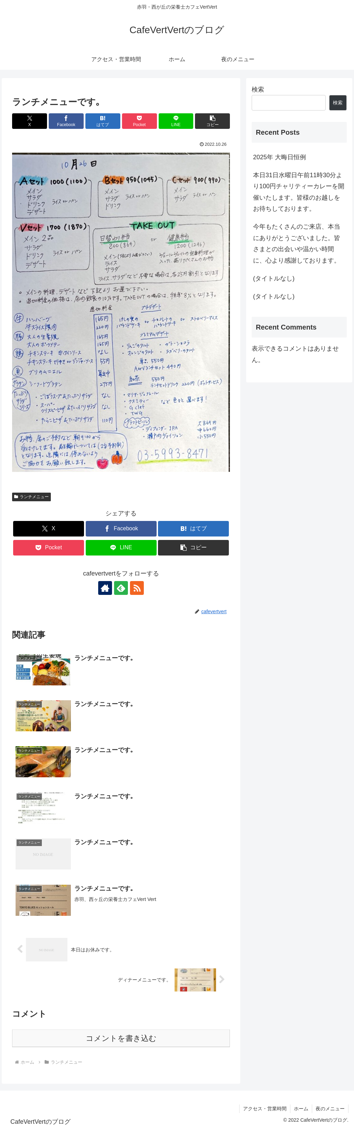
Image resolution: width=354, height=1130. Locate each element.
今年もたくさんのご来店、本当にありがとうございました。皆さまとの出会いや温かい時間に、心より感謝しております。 (296, 243)
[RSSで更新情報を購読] (137, 588)
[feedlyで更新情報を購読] (121, 588)
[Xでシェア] (29, 121)
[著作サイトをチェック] (105, 588)
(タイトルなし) (274, 278)
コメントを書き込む (121, 1038)
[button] (212, 121)
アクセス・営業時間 (265, 1108)
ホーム (301, 1108)
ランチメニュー (31, 496)
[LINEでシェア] (176, 121)
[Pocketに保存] (139, 121)
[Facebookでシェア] (66, 121)
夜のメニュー (330, 1108)
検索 (258, 89)
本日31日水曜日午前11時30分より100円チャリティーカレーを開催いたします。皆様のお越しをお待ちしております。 (298, 192)
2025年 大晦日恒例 (279, 157)
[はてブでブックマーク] (102, 121)
